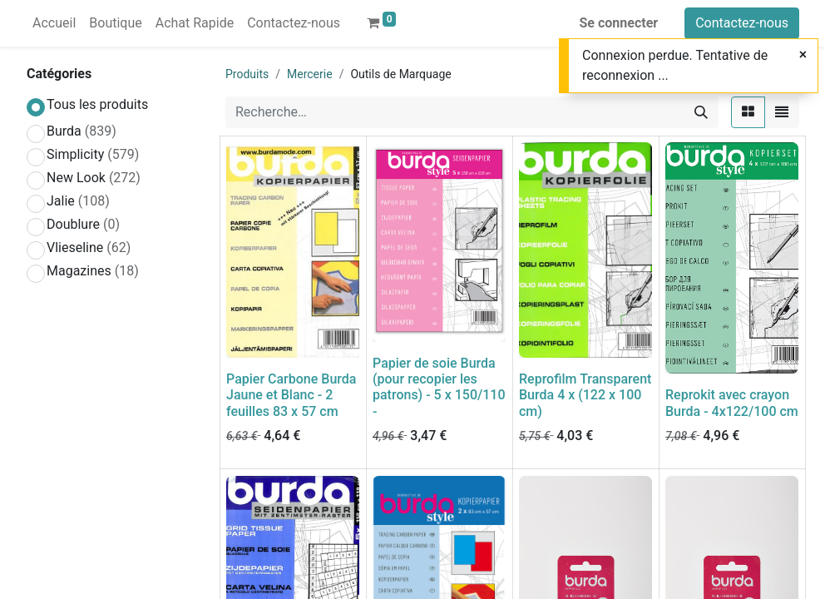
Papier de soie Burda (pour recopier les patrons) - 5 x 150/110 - (439, 387)
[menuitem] (54, 23)
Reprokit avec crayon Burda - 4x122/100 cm (731, 402)
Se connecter (619, 23)
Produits (247, 74)
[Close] (803, 55)
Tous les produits (97, 104)
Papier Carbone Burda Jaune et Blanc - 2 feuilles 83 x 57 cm (291, 394)
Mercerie (310, 74)
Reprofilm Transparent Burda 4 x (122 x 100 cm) (585, 394)
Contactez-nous (741, 23)
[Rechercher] (701, 112)
